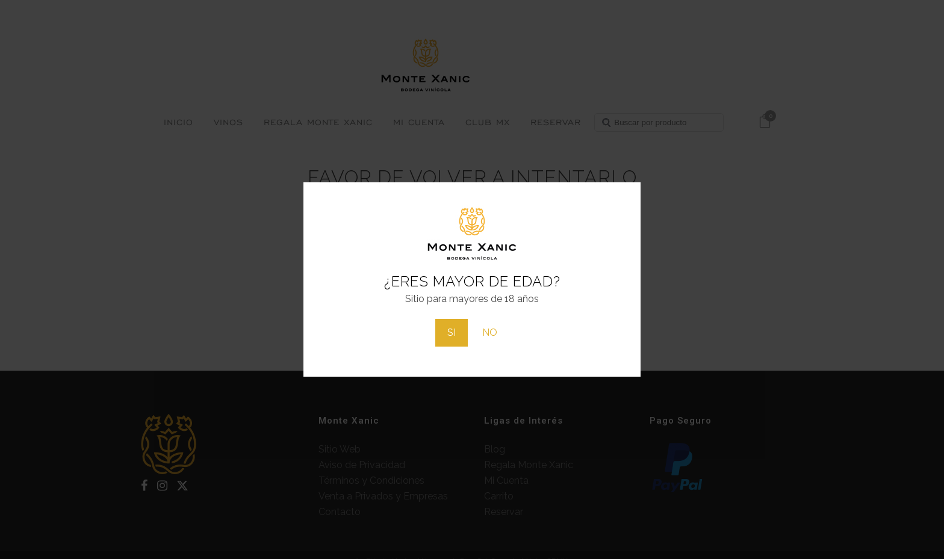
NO (489, 332)
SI (451, 332)
